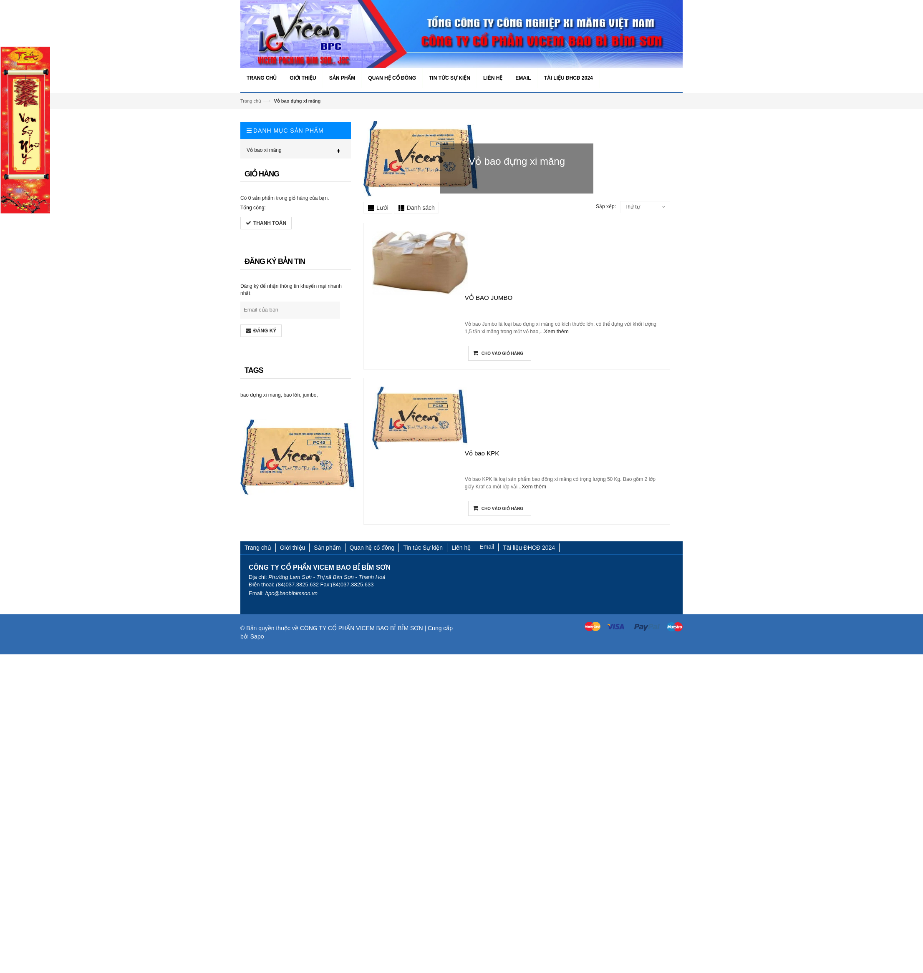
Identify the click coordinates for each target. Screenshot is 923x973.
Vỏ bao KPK (482, 453)
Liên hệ (461, 547)
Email (486, 546)
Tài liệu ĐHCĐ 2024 (529, 547)
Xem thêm (556, 332)
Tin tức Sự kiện (423, 547)
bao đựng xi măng (260, 395)
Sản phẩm (327, 547)
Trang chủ (250, 100)
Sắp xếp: (606, 206)
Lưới (382, 207)
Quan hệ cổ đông (372, 547)
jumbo (309, 395)
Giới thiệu (292, 547)
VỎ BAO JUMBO (489, 298)
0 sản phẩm (260, 198)
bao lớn (291, 395)
